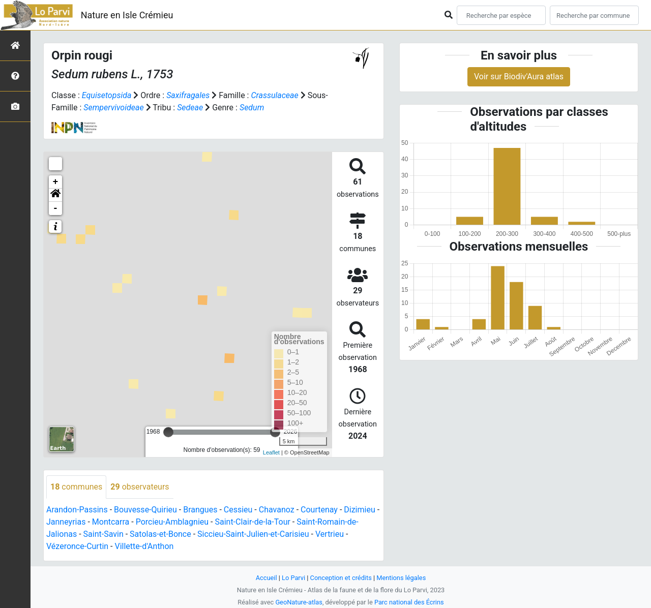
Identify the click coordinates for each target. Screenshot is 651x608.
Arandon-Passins (77, 509)
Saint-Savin (103, 534)
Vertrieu (329, 534)
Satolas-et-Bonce (160, 534)
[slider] (168, 432)
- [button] (55, 208)
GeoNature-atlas (298, 602)
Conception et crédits (341, 578)
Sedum (252, 107)
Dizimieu (359, 509)
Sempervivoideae (113, 107)
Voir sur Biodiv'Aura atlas (519, 76)
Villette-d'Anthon (144, 546)
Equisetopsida (107, 95)
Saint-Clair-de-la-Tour (252, 522)
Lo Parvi (293, 578)
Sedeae (190, 107)
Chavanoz (276, 509)
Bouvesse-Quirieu (145, 509)
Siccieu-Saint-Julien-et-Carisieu (253, 534)
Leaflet (271, 452)
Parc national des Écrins (409, 602)
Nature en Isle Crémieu (127, 15)
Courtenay (319, 509)
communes (76, 487)
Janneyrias (65, 522)
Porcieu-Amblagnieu (172, 522)
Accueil (266, 578)
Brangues (200, 509)
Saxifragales (188, 95)
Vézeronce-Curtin (77, 546)
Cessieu (238, 509)
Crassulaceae (274, 95)
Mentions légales (401, 578)
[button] (55, 195)
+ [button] (55, 182)
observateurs (139, 487)
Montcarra (110, 522)
